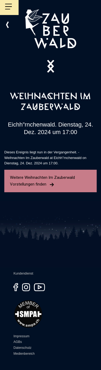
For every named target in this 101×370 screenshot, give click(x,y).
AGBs (17, 342)
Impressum (21, 336)
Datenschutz (22, 348)
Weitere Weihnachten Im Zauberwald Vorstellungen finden (42, 181)
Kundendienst (23, 273)
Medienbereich (24, 354)
